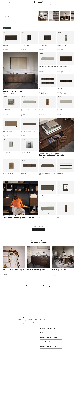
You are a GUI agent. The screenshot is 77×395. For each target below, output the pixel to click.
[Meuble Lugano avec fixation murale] (65, 208)
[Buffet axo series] (11, 37)
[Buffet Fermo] (65, 102)
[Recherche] (74, 5)
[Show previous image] (10, 43)
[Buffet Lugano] (29, 165)
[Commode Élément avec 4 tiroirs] (11, 165)
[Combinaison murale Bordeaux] (29, 144)
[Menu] (3, 5)
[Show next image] (12, 43)
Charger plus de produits (38, 229)
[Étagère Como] (47, 80)
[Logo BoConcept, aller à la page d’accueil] (38, 2)
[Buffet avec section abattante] (11, 124)
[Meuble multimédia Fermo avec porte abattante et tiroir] (47, 58)
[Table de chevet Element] (47, 37)
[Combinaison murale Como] (65, 37)
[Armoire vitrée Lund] (47, 102)
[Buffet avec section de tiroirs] (65, 58)
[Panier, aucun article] (74, 2)
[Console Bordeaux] (65, 165)
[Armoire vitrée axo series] (29, 37)
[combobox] (62, 5)
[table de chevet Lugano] (11, 144)
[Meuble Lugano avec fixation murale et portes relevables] (47, 165)
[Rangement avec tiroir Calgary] (65, 187)
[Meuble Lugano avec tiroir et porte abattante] (29, 124)
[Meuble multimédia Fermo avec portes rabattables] (47, 208)
